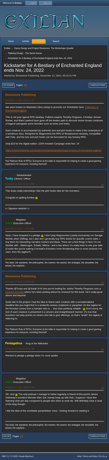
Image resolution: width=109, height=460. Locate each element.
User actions (97, 85)
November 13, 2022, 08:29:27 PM (19, 387)
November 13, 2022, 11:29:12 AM (19, 228)
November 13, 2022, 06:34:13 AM (19, 184)
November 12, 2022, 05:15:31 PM (19, 100)
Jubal (9, 223)
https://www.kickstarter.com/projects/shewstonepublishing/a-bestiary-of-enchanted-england (53, 150)
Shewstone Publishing (20, 94)
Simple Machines (26, 456)
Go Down (8, 85)
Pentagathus (13, 343)
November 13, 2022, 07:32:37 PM (19, 349)
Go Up (6, 436)
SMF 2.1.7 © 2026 (10, 456)
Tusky (9, 178)
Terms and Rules (90, 456)
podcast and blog (15, 292)
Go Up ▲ (103, 456)
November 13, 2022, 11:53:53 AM (19, 282)
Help (79, 456)
